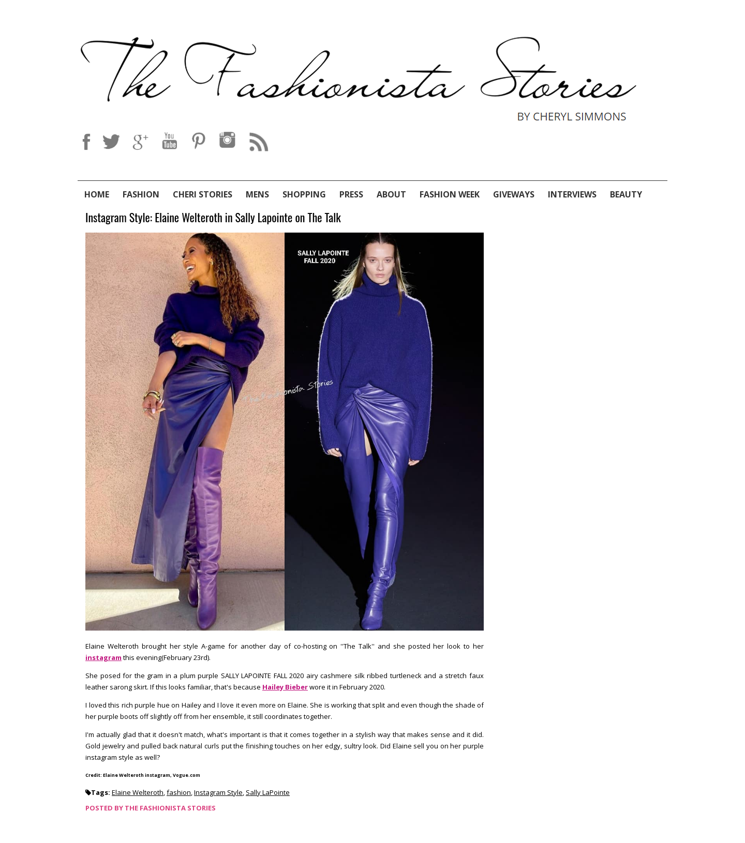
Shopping (304, 194)
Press (351, 194)
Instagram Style (218, 792)
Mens (257, 194)
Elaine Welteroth (137, 792)
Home (96, 194)
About (391, 194)
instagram (103, 657)
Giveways (513, 194)
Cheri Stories (202, 194)
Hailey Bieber (285, 687)
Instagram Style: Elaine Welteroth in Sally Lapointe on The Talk (213, 217)
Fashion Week (450, 194)
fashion (179, 792)
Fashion (141, 194)
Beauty (626, 194)
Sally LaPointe (268, 792)
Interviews (572, 194)
